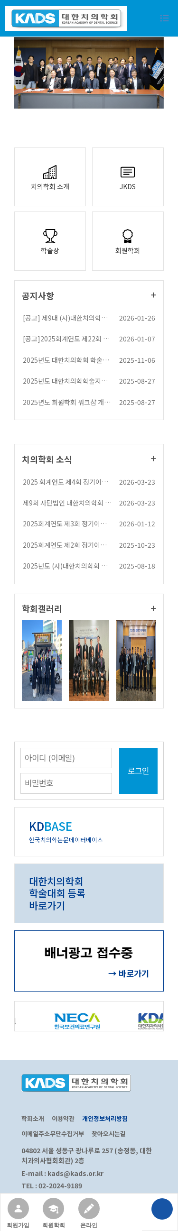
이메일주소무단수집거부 (52, 1133)
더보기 (153, 295)
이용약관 (63, 1118)
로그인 (138, 770)
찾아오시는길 (109, 1133)
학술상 (50, 241)
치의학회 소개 (50, 177)
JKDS (127, 177)
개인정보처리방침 (105, 1118)
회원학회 (127, 241)
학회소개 (32, 1118)
